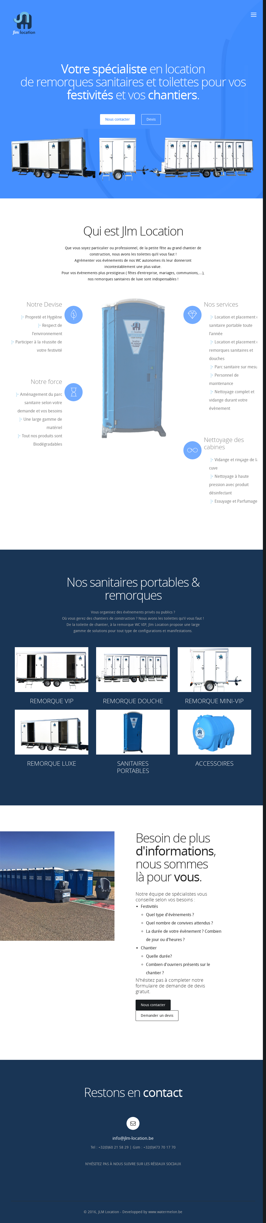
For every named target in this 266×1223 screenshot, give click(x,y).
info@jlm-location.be (133, 1138)
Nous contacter (117, 119)
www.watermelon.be (165, 1212)
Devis (151, 119)
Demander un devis (157, 1015)
